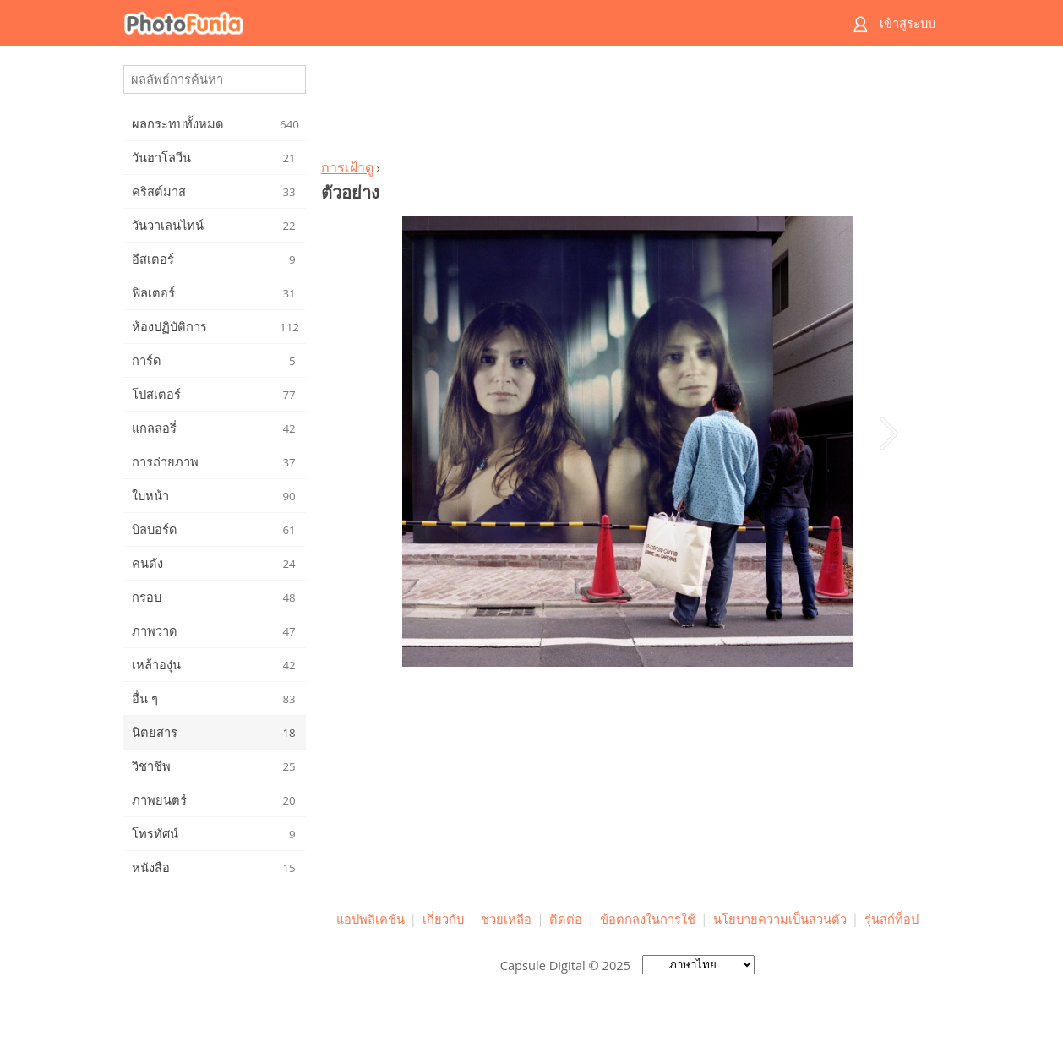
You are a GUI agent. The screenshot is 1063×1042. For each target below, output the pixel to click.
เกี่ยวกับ (443, 918)
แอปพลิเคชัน (370, 918)
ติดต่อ (565, 918)
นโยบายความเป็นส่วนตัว (780, 918)
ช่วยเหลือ (506, 918)
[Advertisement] (627, 106)
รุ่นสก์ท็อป (891, 918)
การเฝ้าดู (347, 167)
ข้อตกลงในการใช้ (647, 918)
